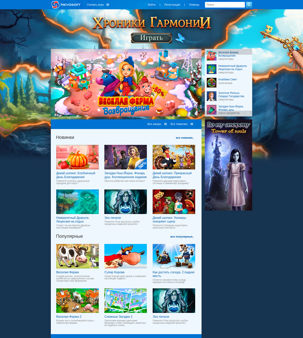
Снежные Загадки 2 (118, 316)
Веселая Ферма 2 (68, 316)
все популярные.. (182, 236)
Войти (152, 4)
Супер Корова (114, 272)
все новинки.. (185, 137)
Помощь (194, 4)
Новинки (65, 137)
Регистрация (172, 4)
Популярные (69, 236)
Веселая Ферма (67, 272)
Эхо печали (112, 217)
